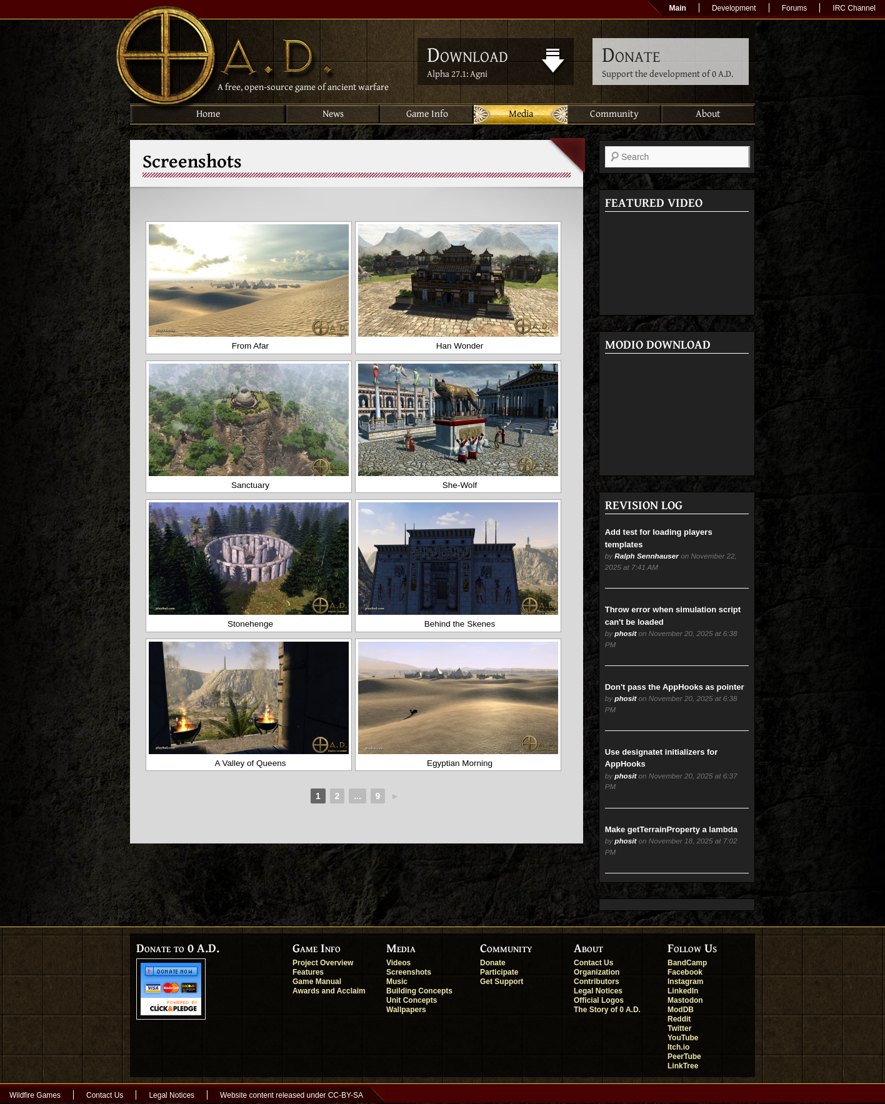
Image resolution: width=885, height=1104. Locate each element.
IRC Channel (854, 8)
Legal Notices (598, 991)
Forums (795, 8)
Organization (596, 972)
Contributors (596, 981)
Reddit (679, 1019)
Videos (398, 962)
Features (308, 972)
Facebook (685, 972)
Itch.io (678, 1047)
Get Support (501, 981)
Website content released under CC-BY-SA (291, 1095)
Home (208, 114)
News (333, 114)
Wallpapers (406, 1009)
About (708, 114)
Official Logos (599, 1000)
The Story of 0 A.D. (607, 1009)
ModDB (681, 1009)
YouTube (683, 1037)
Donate (493, 962)
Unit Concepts (411, 1000)
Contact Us (593, 962)
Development (734, 8)
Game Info (427, 114)
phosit (625, 633)
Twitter (679, 1028)
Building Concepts (419, 991)
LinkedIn (683, 991)
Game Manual (316, 981)
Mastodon (685, 1000)
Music (397, 981)
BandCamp (687, 962)
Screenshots (408, 972)
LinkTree (683, 1066)
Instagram (685, 981)
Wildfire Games (35, 1095)
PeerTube (684, 1056)
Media (521, 114)
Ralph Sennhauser (646, 556)
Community (614, 114)
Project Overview (322, 962)
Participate (499, 972)
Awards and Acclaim (329, 991)
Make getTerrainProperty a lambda (671, 829)
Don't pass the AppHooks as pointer (674, 687)
